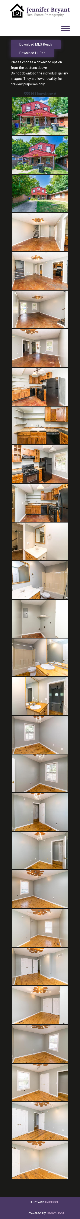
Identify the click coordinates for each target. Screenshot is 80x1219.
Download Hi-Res (32, 53)
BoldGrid (51, 1202)
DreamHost (55, 1213)
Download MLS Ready (35, 44)
